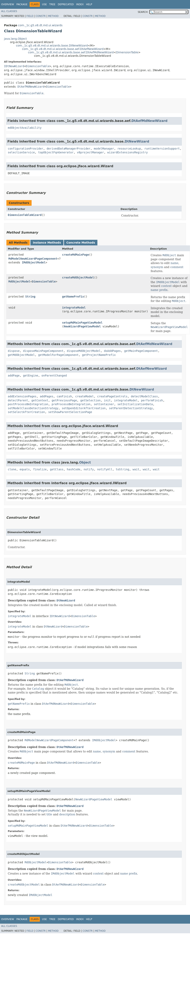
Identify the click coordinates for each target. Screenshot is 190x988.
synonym (157, 267)
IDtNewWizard (14, 66)
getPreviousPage (64, 400)
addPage (14, 375)
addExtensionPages (22, 396)
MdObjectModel (19, 281)
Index (80, 4)
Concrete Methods (80, 242)
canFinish (64, 396)
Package (21, 4)
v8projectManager (90, 152)
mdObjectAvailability (25, 127)
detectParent (18, 400)
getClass (56, 469)
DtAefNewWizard (151, 368)
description (67, 814)
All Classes (9, 11)
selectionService (21, 152)
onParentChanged (54, 375)
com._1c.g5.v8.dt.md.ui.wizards (40, 25)
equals (25, 469)
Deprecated (66, 4)
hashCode (73, 469)
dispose (14, 350)
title (49, 814)
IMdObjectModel (33, 262)
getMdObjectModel (21, 354)
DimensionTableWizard (25, 215)
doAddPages (112, 350)
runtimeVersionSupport (162, 148)
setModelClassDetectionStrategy (33, 408)
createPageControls (112, 396)
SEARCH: (143, 12)
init (107, 400)
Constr (41, 16)
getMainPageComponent (141, 350)
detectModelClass (144, 396)
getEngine (30, 375)
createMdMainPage (75, 254)
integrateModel (74, 307)
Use (44, 4)
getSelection (90, 400)
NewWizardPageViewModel (82, 326)
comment (176, 267)
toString (122, 469)
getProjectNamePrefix (99, 354)
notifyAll (104, 469)
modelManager (104, 148)
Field (29, 16)
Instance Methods (47, 242)
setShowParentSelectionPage (70, 412)
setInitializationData (135, 404)
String (30, 296)
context (166, 285)
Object (85, 462)
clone (12, 469)
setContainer (104, 404)
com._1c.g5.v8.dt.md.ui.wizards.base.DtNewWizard (52, 45)
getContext (39, 400)
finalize (39, 469)
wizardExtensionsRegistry (127, 152)
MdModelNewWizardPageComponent (32, 258)
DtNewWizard (137, 141)
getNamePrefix (73, 296)
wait (136, 469)
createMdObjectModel (78, 277)
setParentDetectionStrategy (131, 408)
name (174, 263)
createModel (84, 396)
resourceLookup (129, 148)
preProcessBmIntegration (71, 404)
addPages (46, 396)
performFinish (152, 400)
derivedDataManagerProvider (68, 148)
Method (53, 16)
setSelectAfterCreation (26, 412)
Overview (7, 4)
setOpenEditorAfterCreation (84, 408)
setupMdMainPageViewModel (82, 322)
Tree (52, 4)
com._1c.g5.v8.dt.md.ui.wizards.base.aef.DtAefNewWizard (63, 49)
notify (89, 469)
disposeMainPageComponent (43, 350)
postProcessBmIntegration (28, 404)
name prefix (159, 290)
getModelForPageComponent (58, 354)
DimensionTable (127, 52)
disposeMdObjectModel (84, 350)
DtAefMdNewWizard (30, 86)
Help (89, 4)
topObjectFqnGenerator (56, 152)
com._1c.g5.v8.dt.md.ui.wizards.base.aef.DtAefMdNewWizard (71, 52)
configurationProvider (25, 148)
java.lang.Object (15, 38)
